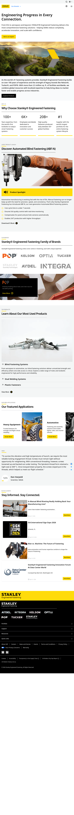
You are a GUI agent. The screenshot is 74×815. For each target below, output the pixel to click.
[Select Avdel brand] (29, 266)
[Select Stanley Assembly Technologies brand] (10, 266)
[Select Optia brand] (46, 256)
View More (8, 293)
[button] (66, 2)
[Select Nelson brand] (27, 256)
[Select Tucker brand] (64, 256)
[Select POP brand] (10, 256)
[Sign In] (66, 6)
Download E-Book (10, 223)
